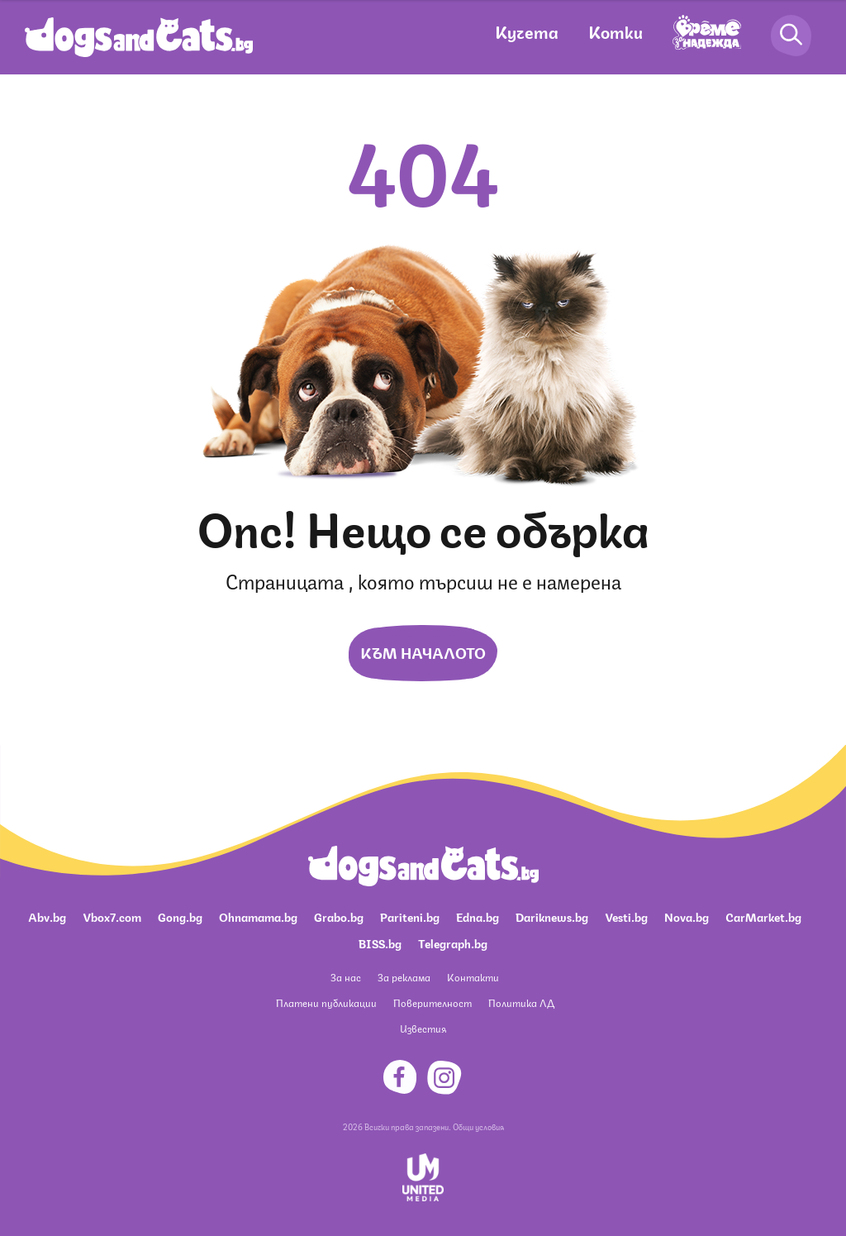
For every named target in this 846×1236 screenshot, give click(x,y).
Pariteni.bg (410, 916)
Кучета (526, 31)
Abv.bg (47, 916)
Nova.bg (686, 916)
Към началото (423, 651)
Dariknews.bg (552, 916)
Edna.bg (477, 916)
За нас (345, 977)
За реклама (404, 977)
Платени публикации (326, 1002)
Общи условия (478, 1126)
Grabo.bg (339, 916)
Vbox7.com (112, 916)
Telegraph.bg (452, 942)
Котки (615, 31)
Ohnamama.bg (258, 916)
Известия (423, 1028)
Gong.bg (180, 916)
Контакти (473, 977)
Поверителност (432, 1002)
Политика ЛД (521, 1002)
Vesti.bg (626, 916)
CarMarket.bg (763, 916)
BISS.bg (380, 942)
